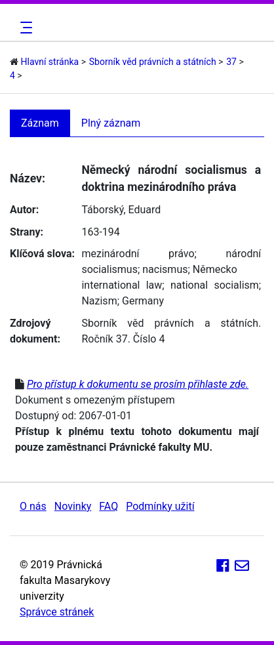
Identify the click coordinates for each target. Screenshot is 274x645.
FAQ (108, 506)
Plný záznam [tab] (111, 123)
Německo (215, 269)
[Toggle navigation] (24, 27)
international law (121, 285)
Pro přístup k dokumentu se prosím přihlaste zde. (137, 384)
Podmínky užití (160, 506)
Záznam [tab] (40, 123)
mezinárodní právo (137, 253)
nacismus (164, 269)
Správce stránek (57, 612)
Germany (143, 301)
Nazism (99, 301)
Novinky (73, 506)
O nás (33, 506)
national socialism (214, 285)
